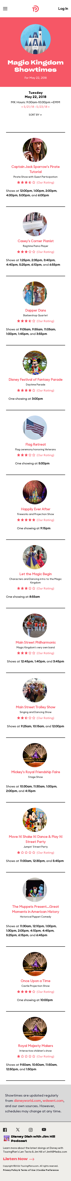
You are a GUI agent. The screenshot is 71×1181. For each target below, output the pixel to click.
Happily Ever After (35, 509)
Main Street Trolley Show (35, 707)
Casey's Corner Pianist (36, 241)
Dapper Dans (35, 310)
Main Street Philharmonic (36, 642)
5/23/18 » (43, 106)
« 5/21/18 (28, 106)
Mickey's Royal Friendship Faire (35, 772)
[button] (35, 115)
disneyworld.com (27, 1100)
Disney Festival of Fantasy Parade (35, 379)
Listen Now (20, 1159)
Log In (63, 8)
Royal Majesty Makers (35, 1046)
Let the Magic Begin (35, 574)
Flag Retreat (35, 444)
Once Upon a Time (35, 981)
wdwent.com (53, 1100)
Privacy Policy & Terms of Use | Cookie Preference (31, 1170)
